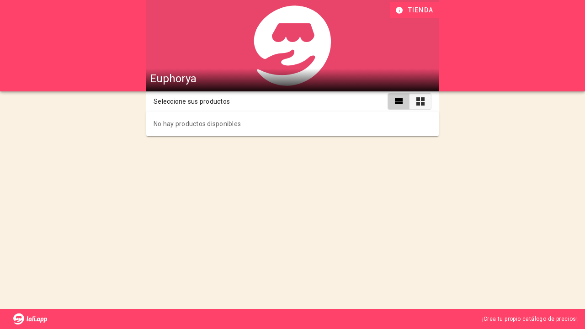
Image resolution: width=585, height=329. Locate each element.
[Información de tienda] (415, 10)
